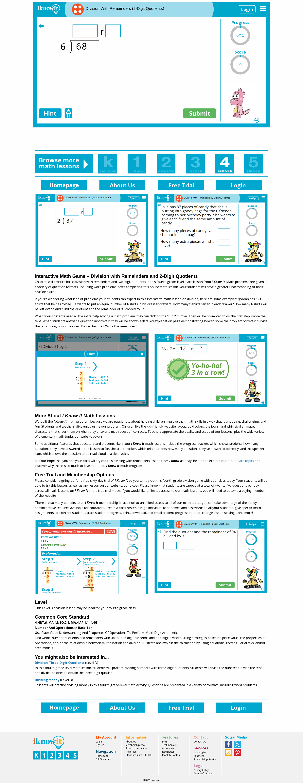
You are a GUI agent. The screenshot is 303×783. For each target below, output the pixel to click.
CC (140, 755)
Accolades (168, 748)
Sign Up (100, 745)
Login (247, 9)
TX (149, 755)
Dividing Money (47, 680)
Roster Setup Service (205, 759)
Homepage (102, 756)
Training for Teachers (200, 754)
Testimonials (169, 745)
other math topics (240, 461)
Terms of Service (203, 773)
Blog (164, 741)
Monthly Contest (171, 755)
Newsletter (168, 751)
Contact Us (200, 741)
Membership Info (135, 745)
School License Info (136, 748)
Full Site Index (103, 759)
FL (145, 755)
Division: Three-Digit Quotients (59, 663)
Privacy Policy (201, 770)
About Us (131, 741)
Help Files (131, 751)
